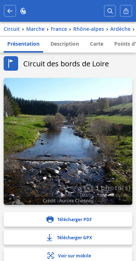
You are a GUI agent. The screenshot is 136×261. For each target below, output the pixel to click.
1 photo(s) (107, 187)
